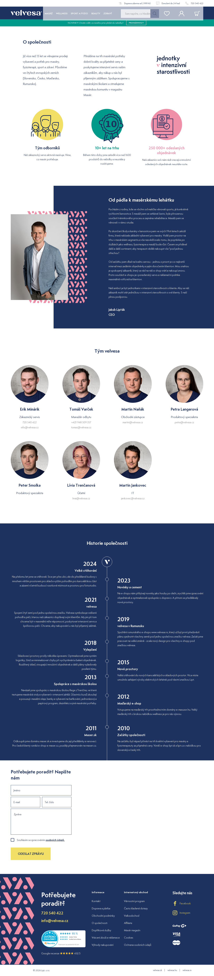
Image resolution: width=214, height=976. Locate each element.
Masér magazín (132, 930)
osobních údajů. (55, 840)
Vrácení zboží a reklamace (106, 937)
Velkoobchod (131, 915)
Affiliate (128, 923)
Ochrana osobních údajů (137, 944)
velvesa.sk (157, 970)
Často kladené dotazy (136, 908)
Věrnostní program (134, 901)
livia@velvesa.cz (81, 498)
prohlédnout (136, 24)
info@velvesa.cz (29, 427)
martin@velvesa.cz (133, 422)
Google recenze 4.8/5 (60, 953)
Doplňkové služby (101, 930)
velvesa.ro (187, 970)
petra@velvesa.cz (184, 422)
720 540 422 (30, 422)
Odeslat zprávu (31, 854)
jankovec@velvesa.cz (132, 498)
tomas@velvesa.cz (81, 427)
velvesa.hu (172, 970)
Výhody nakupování (102, 944)
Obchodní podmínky (103, 915)
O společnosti (99, 923)
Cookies (128, 937)
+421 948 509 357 (81, 422)
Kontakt (96, 901)
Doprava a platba (101, 908)
